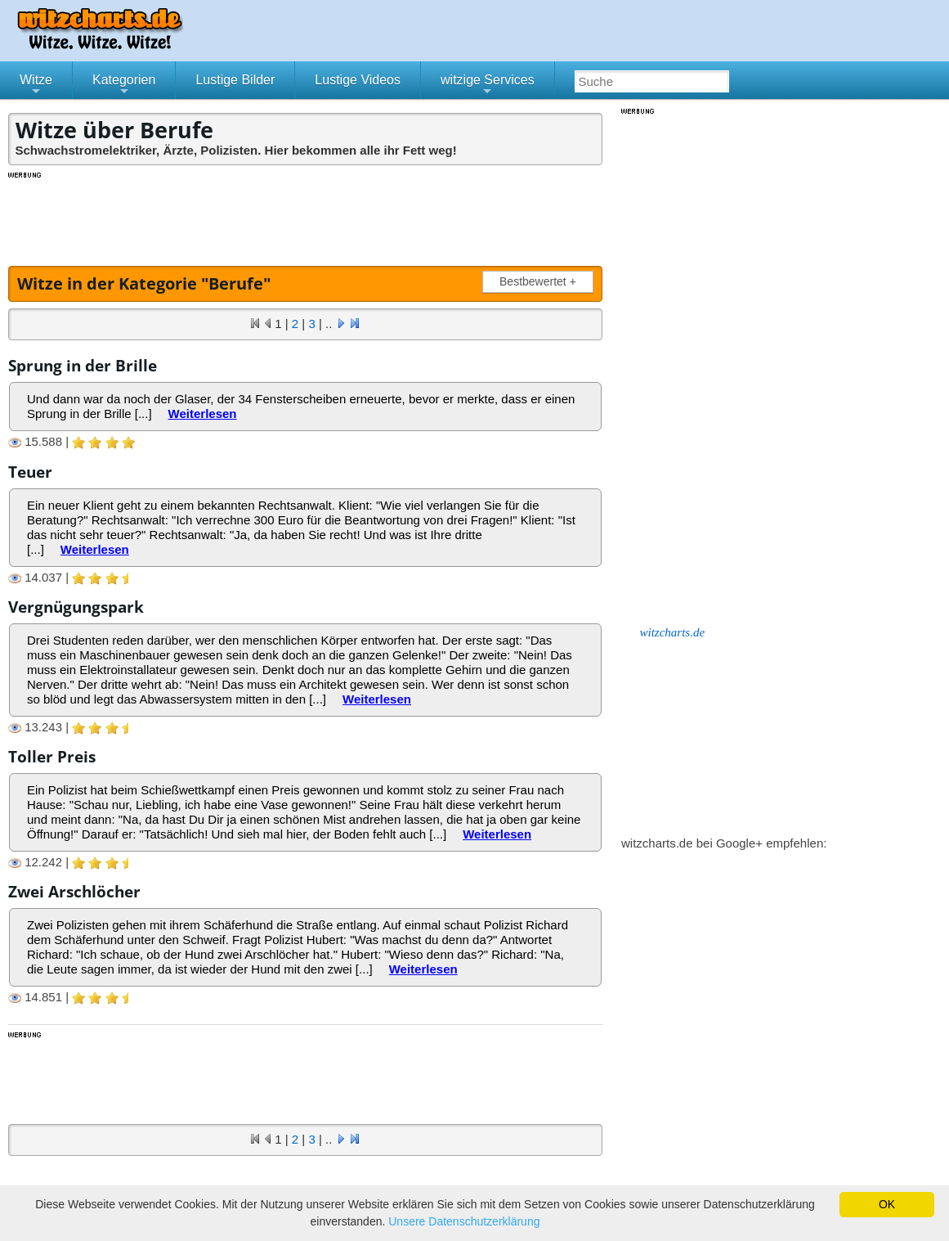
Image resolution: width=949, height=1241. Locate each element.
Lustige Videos (358, 80)
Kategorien (123, 86)
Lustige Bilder (235, 80)
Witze (36, 86)
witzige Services (488, 86)
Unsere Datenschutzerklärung (463, 1221)
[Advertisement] (306, 217)
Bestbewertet (541, 282)
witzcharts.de (672, 632)
